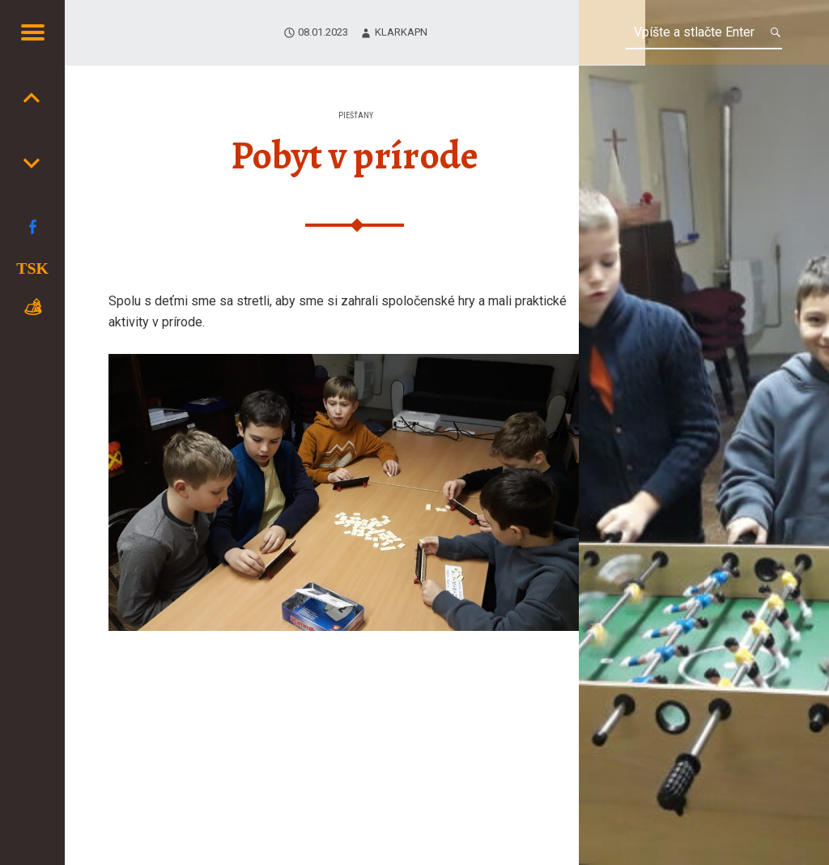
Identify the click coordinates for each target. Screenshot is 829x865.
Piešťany (355, 115)
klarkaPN (401, 32)
